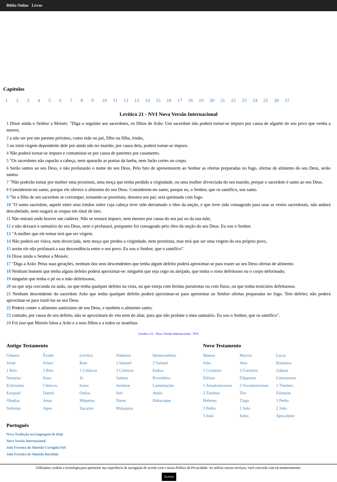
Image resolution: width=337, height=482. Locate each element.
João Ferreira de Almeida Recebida (32, 454)
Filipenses (248, 378)
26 (276, 100)
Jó (81, 378)
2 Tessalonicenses (254, 385)
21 (222, 100)
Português (17, 425)
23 (244, 100)
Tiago (244, 400)
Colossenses (286, 378)
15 (158, 100)
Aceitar (169, 476)
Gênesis (12, 355)
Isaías (84, 385)
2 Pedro (209, 408)
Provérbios (161, 378)
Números (123, 355)
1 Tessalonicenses (217, 385)
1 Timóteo (284, 385)
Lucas (281, 355)
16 (169, 100)
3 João (208, 415)
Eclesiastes (15, 385)
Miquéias (87, 400)
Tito (243, 393)
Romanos (284, 363)
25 (265, 100)
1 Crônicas (88, 370)
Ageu (47, 408)
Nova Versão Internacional (26, 441)
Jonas (47, 400)
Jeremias (123, 385)
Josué (10, 363)
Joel (119, 393)
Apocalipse (285, 415)
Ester (47, 378)
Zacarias (86, 408)
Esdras (158, 370)
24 (255, 100)
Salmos (122, 378)
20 (212, 100)
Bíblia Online (17, 5)
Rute (83, 363)
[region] (168, 45)
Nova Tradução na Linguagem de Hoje (34, 434)
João (207, 363)
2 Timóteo (211, 393)
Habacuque (162, 400)
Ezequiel (13, 393)
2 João (281, 408)
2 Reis (48, 370)
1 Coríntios (212, 370)
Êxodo (48, 355)
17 (179, 100)
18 (190, 100)
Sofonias (13, 408)
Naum (121, 400)
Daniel (48, 393)
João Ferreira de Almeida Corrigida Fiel (36, 447)
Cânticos (50, 385)
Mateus (209, 355)
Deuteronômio (164, 355)
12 (126, 100)
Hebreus (210, 400)
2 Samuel (160, 363)
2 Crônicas (125, 370)
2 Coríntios (249, 370)
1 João (245, 408)
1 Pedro (282, 400)
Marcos (246, 355)
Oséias (85, 393)
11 (115, 100)
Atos (243, 363)
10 (104, 100)
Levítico (86, 355)
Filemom (283, 393)
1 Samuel (123, 363)
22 (233, 100)
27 (287, 100)
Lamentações (163, 385)
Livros (37, 5)
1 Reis (11, 370)
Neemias (13, 378)
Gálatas (282, 370)
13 (136, 100)
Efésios (209, 378)
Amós (157, 393)
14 (147, 100)
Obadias (13, 400)
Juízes (48, 363)
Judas (244, 415)
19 (201, 100)
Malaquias (124, 408)
